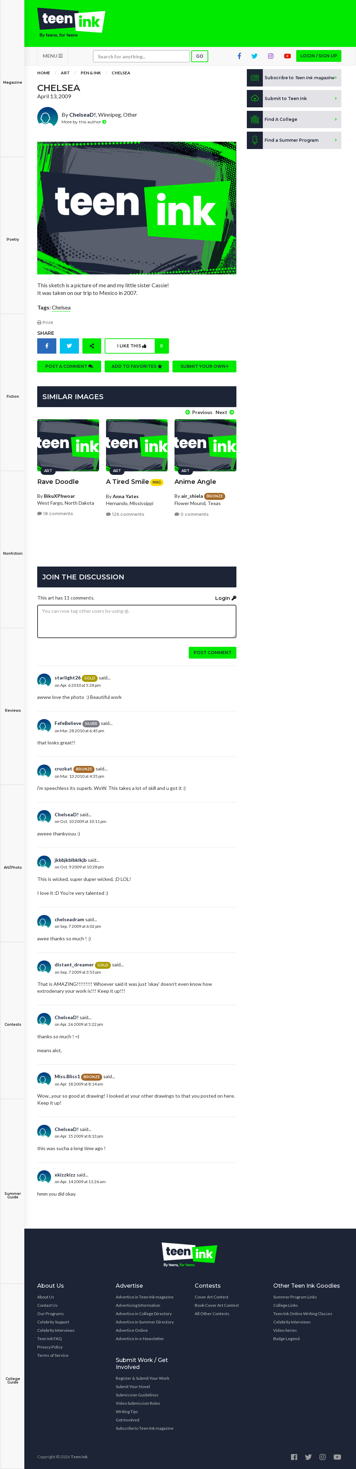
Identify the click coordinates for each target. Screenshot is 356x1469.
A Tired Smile (127, 482)
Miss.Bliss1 (67, 1076)
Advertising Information (138, 1305)
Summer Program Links (295, 1296)
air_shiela (192, 496)
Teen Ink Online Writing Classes (302, 1313)
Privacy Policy (50, 1347)
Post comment (213, 652)
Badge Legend (286, 1338)
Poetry (13, 235)
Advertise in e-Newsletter (140, 1338)
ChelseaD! (82, 114)
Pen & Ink (91, 72)
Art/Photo (13, 863)
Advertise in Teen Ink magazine (144, 1296)
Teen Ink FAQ (49, 1338)
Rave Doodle (58, 482)
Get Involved (127, 1419)
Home (43, 72)
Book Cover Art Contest (217, 1305)
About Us (45, 1296)
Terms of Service (52, 1355)
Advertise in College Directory (144, 1313)
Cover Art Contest (211, 1296)
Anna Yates (126, 496)
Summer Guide (13, 1190)
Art (65, 72)
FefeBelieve (68, 723)
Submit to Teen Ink (277, 98)
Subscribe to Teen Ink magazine (144, 1428)
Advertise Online (132, 1330)
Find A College (272, 119)
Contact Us (47, 1305)
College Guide (13, 1376)
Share (45, 333)
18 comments (55, 513)
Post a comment (69, 366)
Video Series (285, 1330)
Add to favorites (137, 366)
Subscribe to (290, 77)
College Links (285, 1305)
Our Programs (50, 1313)
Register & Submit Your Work (142, 1378)
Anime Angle (195, 482)
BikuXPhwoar (59, 496)
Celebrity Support (53, 1321)
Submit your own (204, 366)
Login (225, 598)
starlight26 (68, 677)
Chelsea (121, 72)
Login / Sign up (318, 55)
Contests (13, 1020)
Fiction (13, 392)
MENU (53, 56)
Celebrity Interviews (56, 1330)
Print (45, 322)
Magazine (13, 78)
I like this (142, 346)
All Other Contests (212, 1313)
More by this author (84, 121)
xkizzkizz (65, 1175)
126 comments (125, 514)
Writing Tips (127, 1411)
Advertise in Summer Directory (145, 1321)
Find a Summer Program (282, 140)
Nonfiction (13, 549)
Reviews (13, 706)
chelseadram (69, 919)
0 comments (192, 514)
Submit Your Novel (133, 1386)
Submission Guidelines (137, 1394)
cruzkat (63, 768)
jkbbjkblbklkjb (71, 860)
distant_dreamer (74, 964)
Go (199, 56)
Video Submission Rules (138, 1403)
